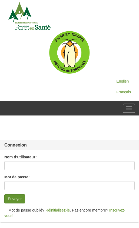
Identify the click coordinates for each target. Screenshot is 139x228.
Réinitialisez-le (57, 210)
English (122, 81)
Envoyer (15, 199)
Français (123, 92)
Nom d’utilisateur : (21, 157)
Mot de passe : (17, 177)
